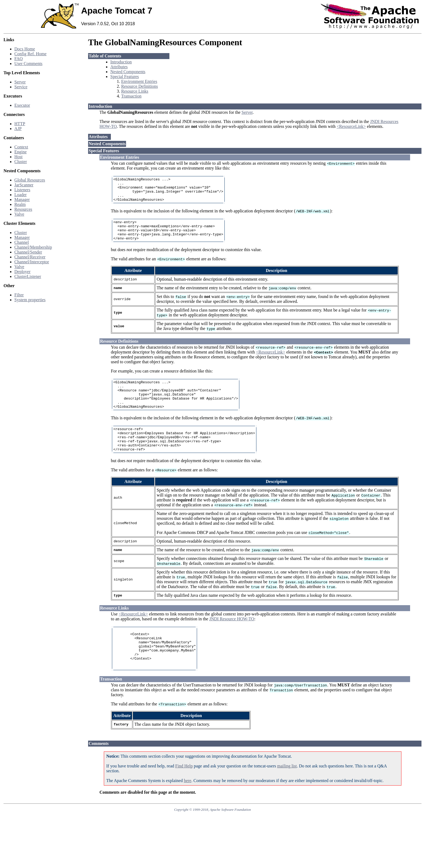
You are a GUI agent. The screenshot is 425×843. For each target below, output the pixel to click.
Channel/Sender (28, 252)
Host (18, 156)
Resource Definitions (139, 86)
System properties (30, 299)
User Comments (28, 63)
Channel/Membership (33, 247)
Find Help (184, 793)
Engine (20, 152)
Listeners (22, 189)
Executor (22, 105)
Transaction (131, 96)
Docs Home (24, 49)
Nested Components (127, 71)
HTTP (19, 123)
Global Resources (29, 180)
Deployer (22, 271)
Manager (22, 199)
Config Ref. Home (30, 53)
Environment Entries (139, 81)
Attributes (119, 66)
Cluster (20, 161)
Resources (23, 209)
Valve (19, 214)
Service (20, 87)
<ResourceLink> (351, 126)
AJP (18, 128)
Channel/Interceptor (31, 262)
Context (21, 147)
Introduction (121, 62)
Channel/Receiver (30, 257)
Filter (19, 295)
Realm (20, 204)
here (187, 808)
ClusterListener (27, 276)
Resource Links (134, 91)
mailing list (287, 793)
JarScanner (23, 185)
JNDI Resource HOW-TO (231, 638)
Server (20, 82)
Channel (21, 242)
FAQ (18, 58)
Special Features (124, 76)
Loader (20, 194)
